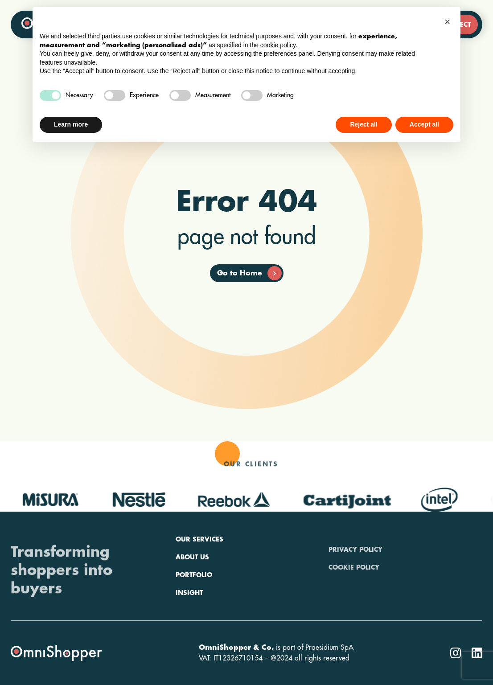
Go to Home (249, 273)
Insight (189, 621)
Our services (199, 567)
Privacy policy (355, 567)
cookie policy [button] (278, 45)
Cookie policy (354, 585)
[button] (449, 21)
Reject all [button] (363, 124)
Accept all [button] (424, 124)
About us (192, 585)
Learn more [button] (71, 124)
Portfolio (194, 603)
